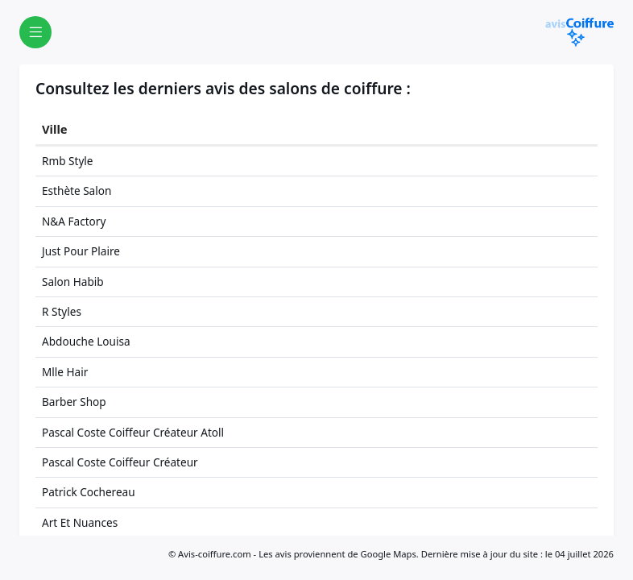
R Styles (61, 311)
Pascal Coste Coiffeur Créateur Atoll (133, 432)
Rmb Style (67, 160)
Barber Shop (74, 401)
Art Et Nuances (80, 522)
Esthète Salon (76, 190)
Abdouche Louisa (86, 341)
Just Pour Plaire (81, 251)
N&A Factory (74, 221)
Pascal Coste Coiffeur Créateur (120, 462)
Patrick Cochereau (88, 491)
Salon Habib (73, 281)
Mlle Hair (65, 371)
